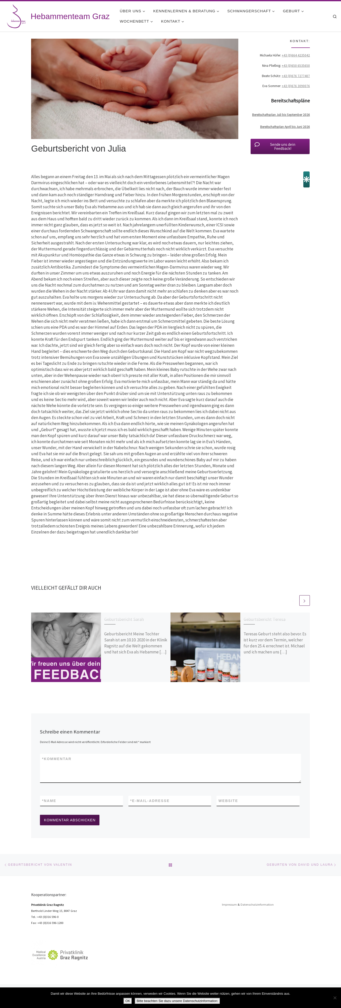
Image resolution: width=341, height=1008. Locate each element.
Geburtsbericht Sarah (124, 619)
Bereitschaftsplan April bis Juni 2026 (285, 127)
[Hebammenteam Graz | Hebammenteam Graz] (16, 15)
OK (127, 1001)
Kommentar (57, 759)
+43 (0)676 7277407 (296, 76)
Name (49, 801)
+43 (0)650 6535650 (296, 65)
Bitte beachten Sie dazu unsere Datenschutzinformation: (177, 1001)
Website (228, 801)
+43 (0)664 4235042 (296, 55)
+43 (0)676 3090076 (296, 86)
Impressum (229, 904)
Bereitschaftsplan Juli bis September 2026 (281, 115)
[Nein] (334, 997)
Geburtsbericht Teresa (265, 619)
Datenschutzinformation (257, 904)
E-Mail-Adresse (150, 801)
